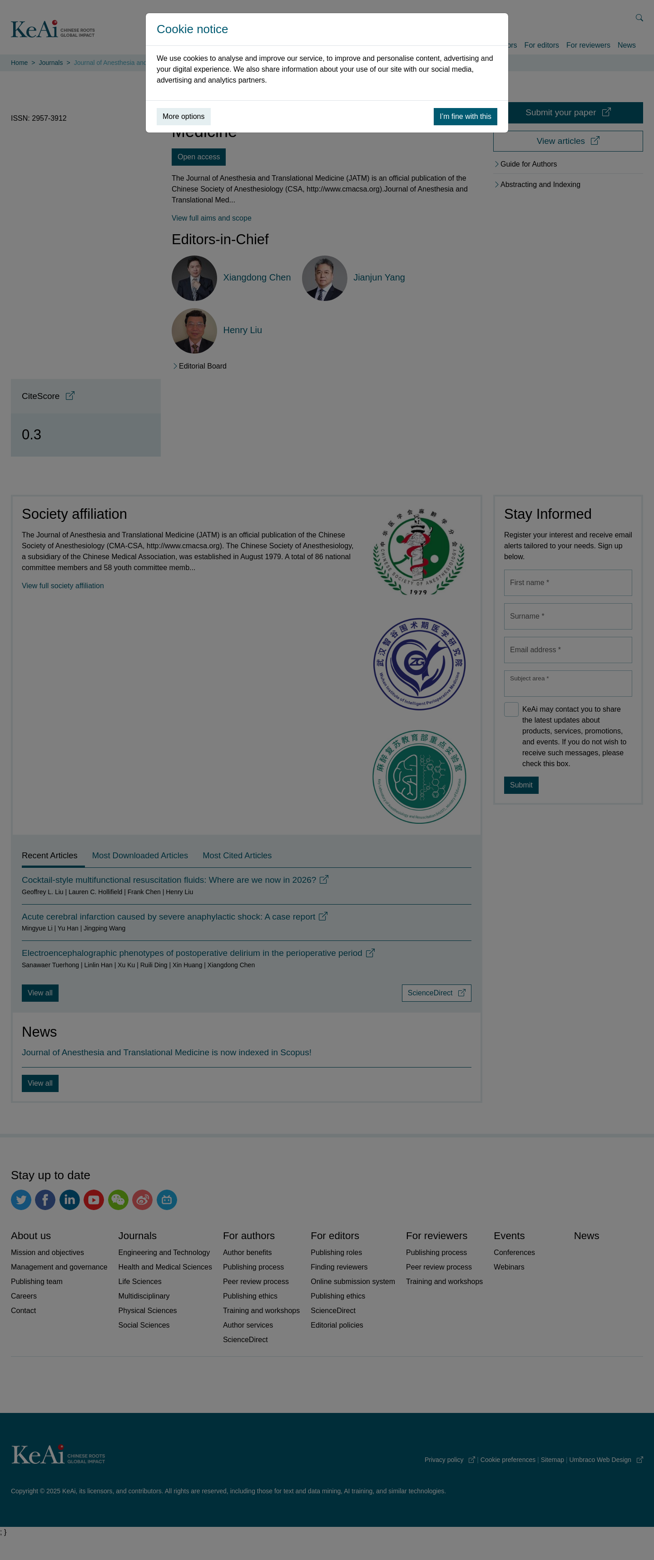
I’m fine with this (465, 116)
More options (184, 116)
